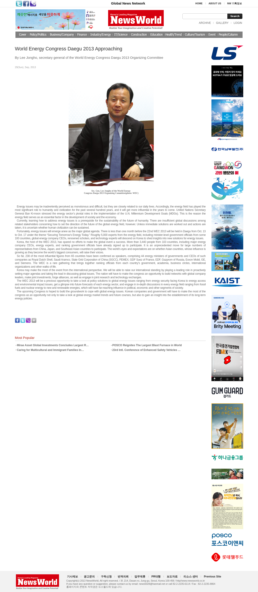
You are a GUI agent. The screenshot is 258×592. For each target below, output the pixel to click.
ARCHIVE (205, 23)
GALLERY (222, 23)
